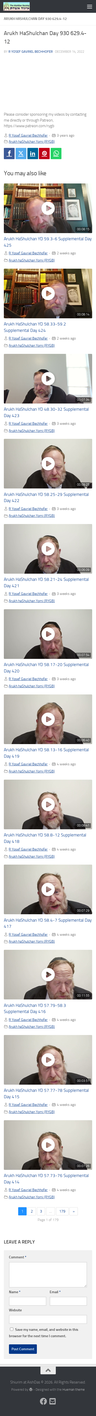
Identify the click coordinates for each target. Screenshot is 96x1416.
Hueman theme (73, 1389)
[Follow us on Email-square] (52, 1401)
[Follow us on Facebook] (43, 1401)
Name (14, 1292)
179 (62, 1211)
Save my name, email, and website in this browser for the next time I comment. (43, 1332)
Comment (17, 1257)
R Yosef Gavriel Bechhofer (30, 51)
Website (15, 1310)
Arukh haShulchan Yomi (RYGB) (32, 141)
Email (55, 1292)
